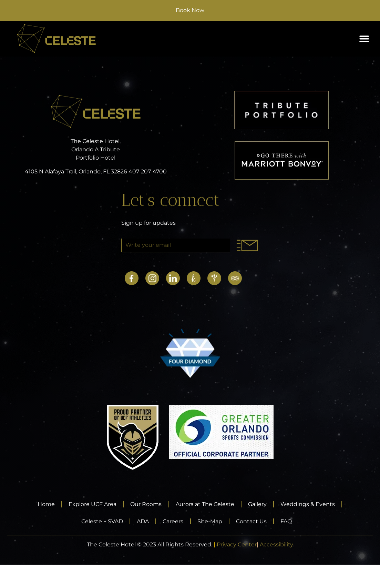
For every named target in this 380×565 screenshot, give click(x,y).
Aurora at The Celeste (205, 504)
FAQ (288, 521)
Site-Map (210, 521)
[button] (364, 39)
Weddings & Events (309, 504)
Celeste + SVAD (101, 521)
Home (44, 504)
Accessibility (276, 545)
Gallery (258, 504)
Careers (173, 521)
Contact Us (252, 521)
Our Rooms (146, 504)
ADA (142, 521)
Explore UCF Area (92, 504)
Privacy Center (237, 545)
